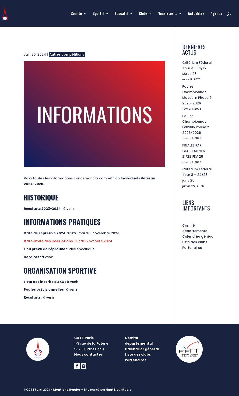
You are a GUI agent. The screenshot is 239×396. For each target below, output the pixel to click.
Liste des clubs (194, 242)
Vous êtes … (167, 14)
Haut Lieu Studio (119, 390)
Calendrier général (198, 236)
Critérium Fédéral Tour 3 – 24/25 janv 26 (197, 175)
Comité (76, 14)
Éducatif (121, 14)
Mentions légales (67, 390)
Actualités (196, 14)
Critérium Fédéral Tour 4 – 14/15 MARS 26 (197, 68)
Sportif (98, 14)
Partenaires (192, 247)
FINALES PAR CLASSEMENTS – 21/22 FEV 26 (195, 151)
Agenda (216, 14)
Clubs (143, 14)
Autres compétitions (66, 54)
